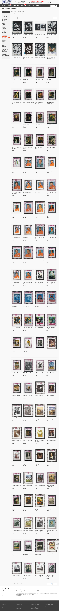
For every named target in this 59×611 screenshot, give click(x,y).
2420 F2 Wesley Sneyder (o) (27, 283)
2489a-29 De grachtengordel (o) (38, 418)
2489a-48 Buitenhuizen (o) (28, 485)
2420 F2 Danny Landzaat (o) (39, 238)
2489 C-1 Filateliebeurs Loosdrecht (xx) (50, 283)
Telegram (4, 28)
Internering (4, 45)
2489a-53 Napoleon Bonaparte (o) (50, 486)
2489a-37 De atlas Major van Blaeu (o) (39, 441)
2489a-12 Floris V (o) (50, 372)
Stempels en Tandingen (4, 43)
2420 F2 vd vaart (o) (15, 282)
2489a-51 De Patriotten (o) (40, 485)
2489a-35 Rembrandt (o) (16, 440)
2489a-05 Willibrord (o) (39, 350)
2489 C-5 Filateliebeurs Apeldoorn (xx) (50, 328)
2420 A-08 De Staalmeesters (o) (28, 103)
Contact (14, 5)
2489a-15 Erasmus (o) (39, 395)
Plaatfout (4, 52)
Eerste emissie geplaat (5, 50)
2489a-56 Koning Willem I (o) (27, 509)
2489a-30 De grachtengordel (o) (49, 418)
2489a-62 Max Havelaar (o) (28, 530)
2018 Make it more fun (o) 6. (16, 58)
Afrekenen (29, 5)
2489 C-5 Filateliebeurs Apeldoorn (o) (39, 328)
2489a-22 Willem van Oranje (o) (17, 418)
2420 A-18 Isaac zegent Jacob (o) (50, 125)
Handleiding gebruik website (35, 607)
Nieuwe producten (21, 5)
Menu (5, 5)
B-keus (3, 27)
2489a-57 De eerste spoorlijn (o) (38, 509)
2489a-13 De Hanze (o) (16, 395)
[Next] (56, 18)
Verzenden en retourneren (34, 605)
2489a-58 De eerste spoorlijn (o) (50, 509)
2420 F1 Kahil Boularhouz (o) (28, 193)
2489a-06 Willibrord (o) (50, 350)
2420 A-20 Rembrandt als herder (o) (27, 148)
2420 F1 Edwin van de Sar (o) (40, 170)
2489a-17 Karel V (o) (50, 395)
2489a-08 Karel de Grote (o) (27, 373)
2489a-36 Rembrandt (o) (27, 440)
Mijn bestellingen (4, 605)
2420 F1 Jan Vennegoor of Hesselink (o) (16, 193)
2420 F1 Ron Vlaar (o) (27, 214)
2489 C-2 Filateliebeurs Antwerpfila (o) (16, 306)
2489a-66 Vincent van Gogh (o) (17, 554)
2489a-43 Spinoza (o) (50, 462)
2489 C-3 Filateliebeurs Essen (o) (39, 306)
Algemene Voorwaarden (34, 604)
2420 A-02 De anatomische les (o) (28, 80)
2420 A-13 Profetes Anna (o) (27, 125)
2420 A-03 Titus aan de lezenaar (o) (39, 80)
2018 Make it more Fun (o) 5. (51, 35)
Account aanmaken (36, 5)
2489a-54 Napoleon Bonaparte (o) (15, 509)
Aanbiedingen (18, 608)
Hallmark (4, 40)
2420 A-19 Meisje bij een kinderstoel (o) (16, 148)
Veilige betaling (19, 604)
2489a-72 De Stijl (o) (50, 553)
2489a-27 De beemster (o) (28, 417)
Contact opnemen (19, 605)
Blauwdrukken (4, 54)
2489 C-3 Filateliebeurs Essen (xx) (50, 306)
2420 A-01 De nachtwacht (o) (16, 80)
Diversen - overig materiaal (5, 57)
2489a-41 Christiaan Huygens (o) (27, 463)
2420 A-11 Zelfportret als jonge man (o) (50, 103)
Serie (15, 13)
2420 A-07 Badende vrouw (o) (16, 103)
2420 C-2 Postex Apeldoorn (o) (16, 170)
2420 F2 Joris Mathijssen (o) (16, 261)
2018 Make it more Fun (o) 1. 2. (40, 35)
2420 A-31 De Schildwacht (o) (51, 148)
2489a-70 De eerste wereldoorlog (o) (38, 554)
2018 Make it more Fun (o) (16, 34)
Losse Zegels (24, 13)
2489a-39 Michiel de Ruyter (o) (51, 441)
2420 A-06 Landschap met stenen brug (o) (51, 80)
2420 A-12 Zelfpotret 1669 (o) (16, 125)
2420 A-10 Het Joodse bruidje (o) (39, 103)
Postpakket (4, 32)
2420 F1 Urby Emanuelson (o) (51, 215)
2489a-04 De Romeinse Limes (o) (27, 351)
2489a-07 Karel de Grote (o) (16, 373)
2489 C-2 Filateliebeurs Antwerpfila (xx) (27, 306)
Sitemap (18, 607)
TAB (3, 15)
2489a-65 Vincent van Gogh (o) (51, 531)
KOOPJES (10, 5)
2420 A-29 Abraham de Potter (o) (39, 148)
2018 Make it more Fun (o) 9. (40, 58)
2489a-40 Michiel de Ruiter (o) (16, 463)
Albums (3, 47)
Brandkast (4, 46)
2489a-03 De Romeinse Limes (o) (16, 351)
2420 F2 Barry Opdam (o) (16, 237)
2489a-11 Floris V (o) (39, 372)
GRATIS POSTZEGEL (5, 38)
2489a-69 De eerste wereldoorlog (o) (26, 554)
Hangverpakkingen (5, 55)
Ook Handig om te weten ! (34, 608)
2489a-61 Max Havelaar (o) (17, 530)
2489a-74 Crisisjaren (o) (27, 575)
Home (3, 12)
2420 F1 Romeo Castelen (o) (16, 215)
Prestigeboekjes (5, 33)
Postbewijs (4, 31)
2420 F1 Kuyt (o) (38, 192)
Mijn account (4, 604)
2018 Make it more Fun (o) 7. (28, 58)
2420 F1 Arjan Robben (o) (28, 169)
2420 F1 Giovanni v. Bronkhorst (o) (50, 170)
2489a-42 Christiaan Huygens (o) (38, 463)
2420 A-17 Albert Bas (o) (39, 124)
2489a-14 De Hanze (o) (27, 395)
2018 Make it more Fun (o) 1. (28, 35)
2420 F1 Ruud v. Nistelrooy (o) (40, 215)
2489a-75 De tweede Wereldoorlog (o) (39, 576)
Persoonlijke (4, 35)
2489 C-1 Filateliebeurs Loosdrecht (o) (39, 283)
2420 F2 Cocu (25, 237)
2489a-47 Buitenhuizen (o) (16, 485)
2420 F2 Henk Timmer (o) (51, 237)
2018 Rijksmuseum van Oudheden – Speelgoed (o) (51, 58)
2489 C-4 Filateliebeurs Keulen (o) (16, 328)
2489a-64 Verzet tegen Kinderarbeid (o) (39, 531)
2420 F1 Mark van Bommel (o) (51, 193)
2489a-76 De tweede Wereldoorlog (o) (50, 576)
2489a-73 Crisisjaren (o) (16, 575)
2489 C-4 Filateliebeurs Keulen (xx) (27, 328)
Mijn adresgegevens (5, 607)
